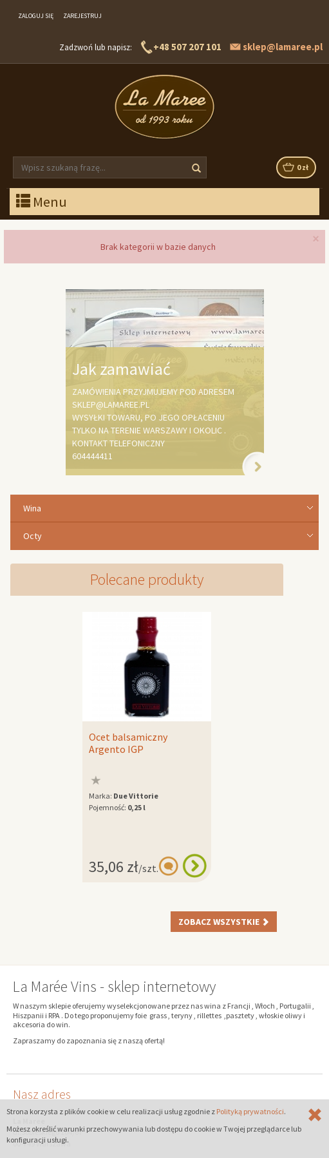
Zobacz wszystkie (223, 921)
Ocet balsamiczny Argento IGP (128, 743)
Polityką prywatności (250, 1111)
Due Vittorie (135, 796)
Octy (32, 536)
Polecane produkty (146, 579)
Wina (32, 508)
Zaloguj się (35, 16)
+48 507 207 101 (187, 47)
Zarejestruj (82, 16)
